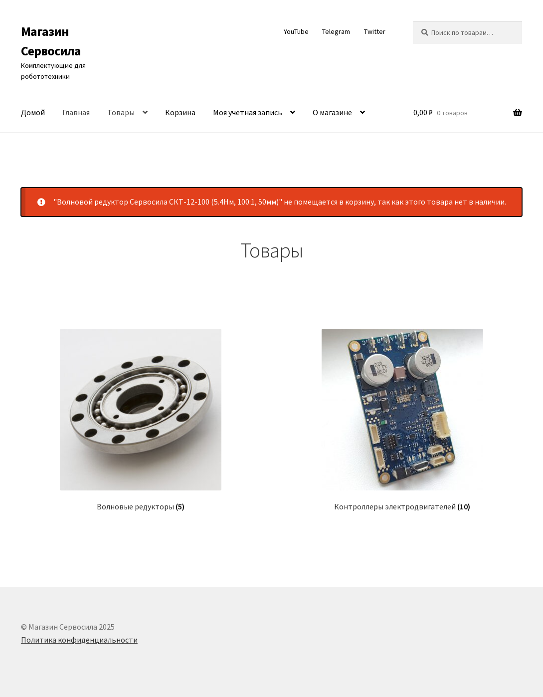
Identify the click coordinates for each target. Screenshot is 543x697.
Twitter (374, 31)
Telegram (336, 31)
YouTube (296, 31)
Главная (76, 112)
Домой (33, 112)
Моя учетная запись (247, 112)
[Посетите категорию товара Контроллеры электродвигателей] (402, 420)
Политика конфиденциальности (79, 640)
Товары (121, 112)
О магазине (332, 112)
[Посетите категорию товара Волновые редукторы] (141, 420)
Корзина (180, 112)
